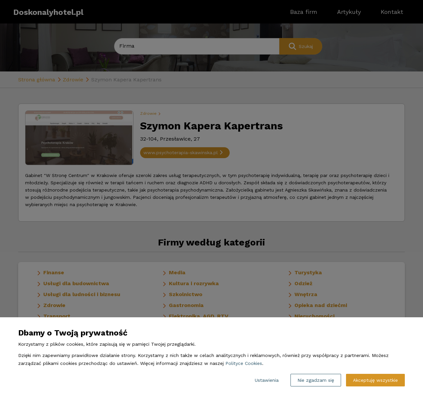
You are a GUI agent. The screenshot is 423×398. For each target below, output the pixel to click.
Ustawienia (267, 380)
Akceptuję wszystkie (375, 380)
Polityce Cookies (243, 363)
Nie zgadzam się (315, 380)
